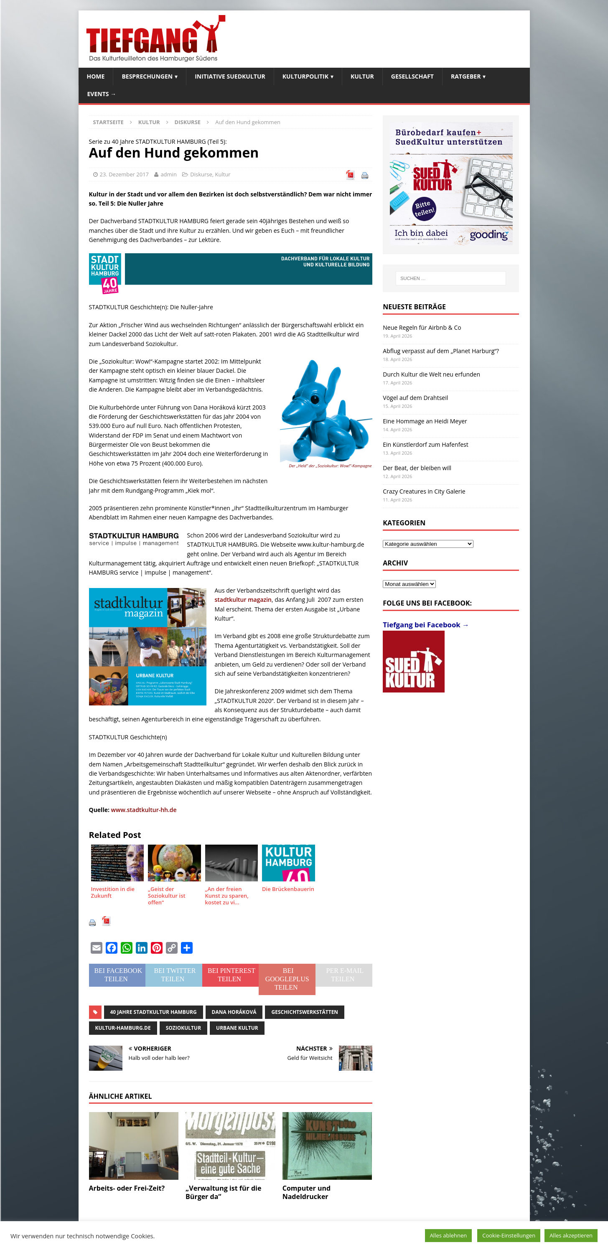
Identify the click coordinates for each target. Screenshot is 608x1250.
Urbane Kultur (237, 1027)
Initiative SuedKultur (230, 76)
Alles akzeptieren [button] (571, 1235)
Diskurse (201, 174)
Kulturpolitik (305, 76)
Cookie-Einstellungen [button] (508, 1235)
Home (96, 76)
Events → (102, 94)
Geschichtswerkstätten (304, 1012)
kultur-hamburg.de (123, 1027)
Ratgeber (466, 76)
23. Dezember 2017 (124, 174)
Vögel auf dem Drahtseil (415, 398)
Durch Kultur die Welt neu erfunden (431, 374)
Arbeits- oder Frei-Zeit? (127, 1188)
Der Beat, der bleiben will (417, 468)
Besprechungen (147, 76)
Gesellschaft (412, 76)
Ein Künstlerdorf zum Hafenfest (425, 444)
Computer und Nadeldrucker (306, 1193)
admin (168, 174)
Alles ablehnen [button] (448, 1235)
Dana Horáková (234, 1012)
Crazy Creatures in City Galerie (424, 491)
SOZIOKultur (183, 1027)
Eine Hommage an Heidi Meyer (425, 421)
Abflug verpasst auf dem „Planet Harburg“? (441, 351)
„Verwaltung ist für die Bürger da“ (223, 1193)
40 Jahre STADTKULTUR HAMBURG (153, 1012)
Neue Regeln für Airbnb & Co (422, 327)
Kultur (362, 76)
